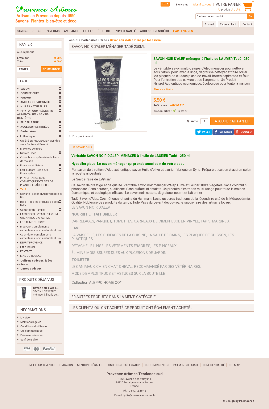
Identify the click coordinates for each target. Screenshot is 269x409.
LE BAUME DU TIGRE (32, 222)
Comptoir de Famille (32, 209)
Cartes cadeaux (30, 268)
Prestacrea (246, 400)
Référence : (161, 105)
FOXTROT (26, 251)
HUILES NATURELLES (33, 106)
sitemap (234, 365)
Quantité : (193, 121)
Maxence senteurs (31, 148)
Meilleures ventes (42, 365)
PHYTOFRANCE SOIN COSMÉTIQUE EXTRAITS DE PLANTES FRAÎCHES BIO (36, 181)
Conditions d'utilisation (34, 326)
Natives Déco (28, 153)
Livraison (25, 317)
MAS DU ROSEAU (31, 255)
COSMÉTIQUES (29, 93)
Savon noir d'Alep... (46, 287)
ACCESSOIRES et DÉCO (34, 126)
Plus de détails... (164, 89)
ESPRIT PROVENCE (31, 242)
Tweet (203, 132)
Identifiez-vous (202, 4)
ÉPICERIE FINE (29, 122)
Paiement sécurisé (31, 335)
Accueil (73, 40)
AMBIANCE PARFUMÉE (35, 102)
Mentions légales (30, 322)
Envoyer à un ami (83, 136)
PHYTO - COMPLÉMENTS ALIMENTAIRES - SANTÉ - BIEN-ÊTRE (35, 114)
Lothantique (27, 136)
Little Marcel (27, 247)
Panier (25, 44)
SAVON (25, 88)
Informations (32, 310)
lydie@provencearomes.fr (139, 395)
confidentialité (29, 339)
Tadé (23, 189)
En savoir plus (81, 147)
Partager (223, 132)
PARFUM (26, 97)
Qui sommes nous (31, 330)
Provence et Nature (31, 165)
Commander (51, 69)
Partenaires (28, 131)
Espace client (228, 24)
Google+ (244, 132)
